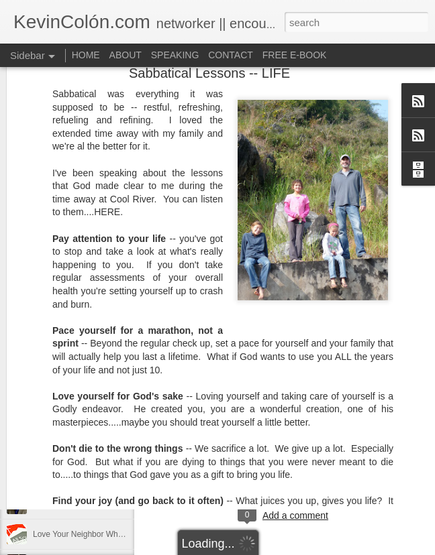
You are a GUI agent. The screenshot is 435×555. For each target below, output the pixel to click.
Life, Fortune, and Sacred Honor (90, 474)
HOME (86, 55)
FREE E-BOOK (294, 55)
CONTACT (230, 55)
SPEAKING (175, 55)
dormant (273, 460)
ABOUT (125, 55)
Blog (241, 460)
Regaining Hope (62, 413)
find (303, 460)
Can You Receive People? (79, 504)
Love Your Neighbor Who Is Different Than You (116, 534)
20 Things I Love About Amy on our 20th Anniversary (126, 443)
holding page (343, 460)
